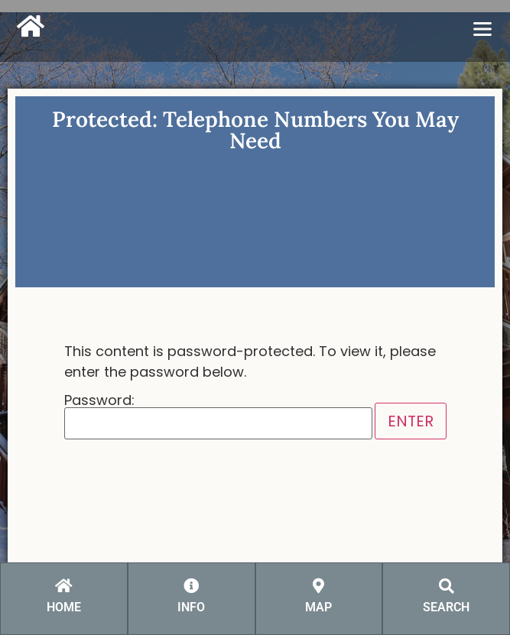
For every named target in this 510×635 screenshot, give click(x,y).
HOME (64, 607)
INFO (191, 607)
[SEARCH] (446, 586)
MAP (318, 607)
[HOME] (63, 586)
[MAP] (318, 586)
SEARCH (446, 607)
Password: (218, 416)
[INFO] (191, 586)
